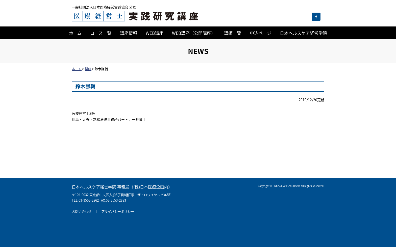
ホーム (75, 33)
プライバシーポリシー (117, 211)
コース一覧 (100, 33)
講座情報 (128, 33)
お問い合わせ (81, 211)
